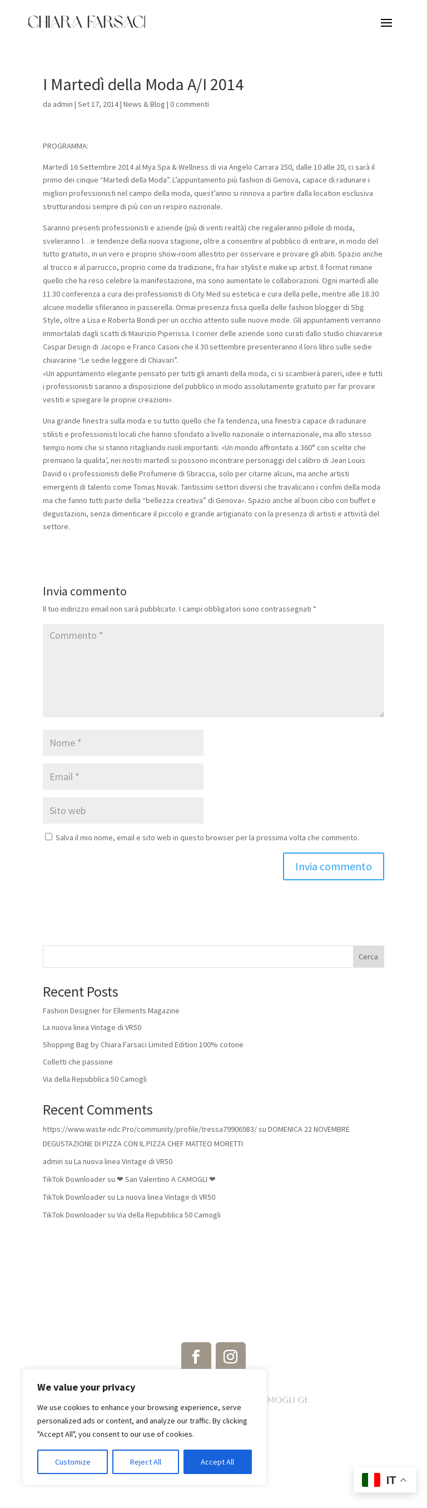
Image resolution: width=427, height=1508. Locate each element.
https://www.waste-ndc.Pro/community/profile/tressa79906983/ (150, 1129)
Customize (73, 1462)
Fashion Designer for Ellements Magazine (111, 1011)
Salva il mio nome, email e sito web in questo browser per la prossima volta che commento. (207, 837)
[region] (144, 1427)
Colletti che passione (78, 1062)
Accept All (217, 1462)
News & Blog (144, 104)
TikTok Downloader (74, 1179)
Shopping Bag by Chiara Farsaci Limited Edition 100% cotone (143, 1044)
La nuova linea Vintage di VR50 (92, 1027)
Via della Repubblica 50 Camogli (95, 1079)
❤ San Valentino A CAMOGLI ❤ (166, 1179)
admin (63, 104)
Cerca (368, 957)
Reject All (145, 1462)
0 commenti (189, 104)
